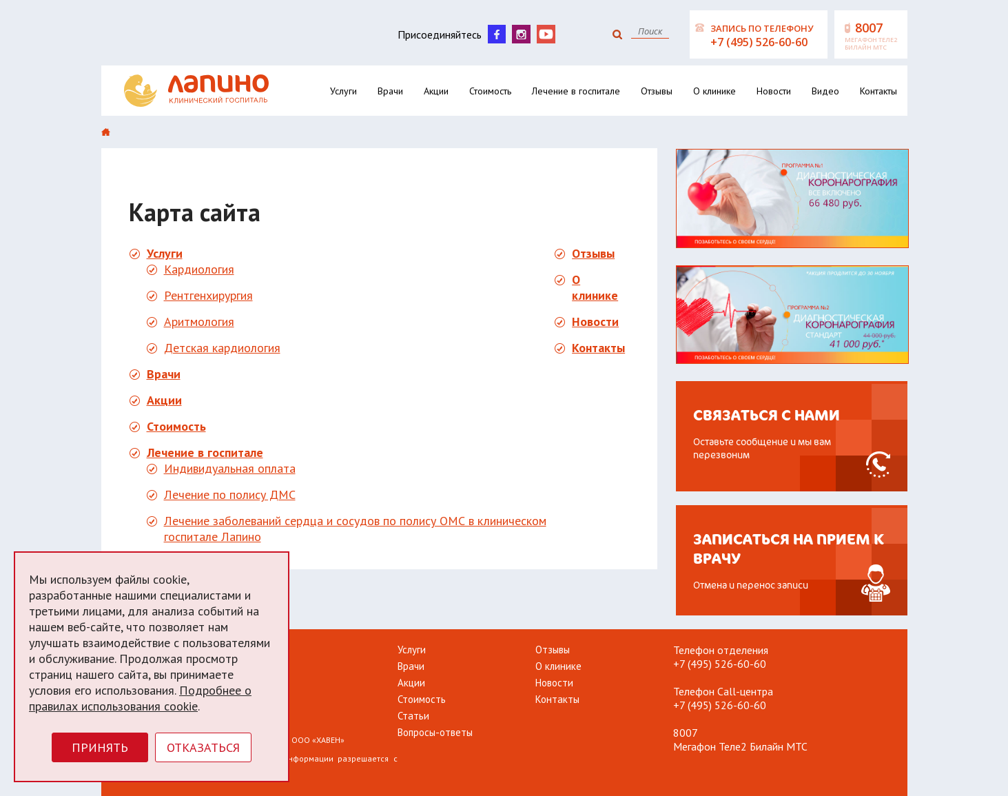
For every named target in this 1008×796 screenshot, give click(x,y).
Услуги (343, 91)
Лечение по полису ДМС (230, 494)
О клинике (714, 91)
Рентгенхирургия (208, 295)
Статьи (413, 715)
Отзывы (656, 91)
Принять (100, 747)
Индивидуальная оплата (230, 468)
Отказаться (203, 747)
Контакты (878, 91)
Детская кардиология (222, 348)
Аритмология (199, 321)
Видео (825, 91)
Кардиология (199, 269)
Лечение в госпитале (576, 91)
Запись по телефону (767, 36)
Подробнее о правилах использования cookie (140, 698)
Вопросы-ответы (435, 732)
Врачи (390, 91)
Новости (774, 91)
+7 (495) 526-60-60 (719, 664)
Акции (436, 91)
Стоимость (490, 91)
